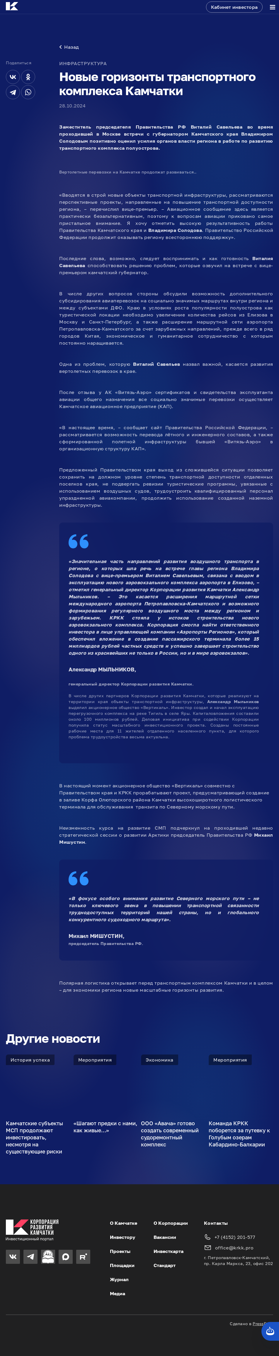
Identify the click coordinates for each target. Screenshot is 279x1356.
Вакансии (165, 1237)
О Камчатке (123, 1223)
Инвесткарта (168, 1251)
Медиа (117, 1293)
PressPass (263, 1323)
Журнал (119, 1279)
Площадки (122, 1265)
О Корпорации (171, 1223)
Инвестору (122, 1237)
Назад (69, 46)
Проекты (120, 1251)
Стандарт (165, 1265)
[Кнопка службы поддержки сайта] (270, 1331)
